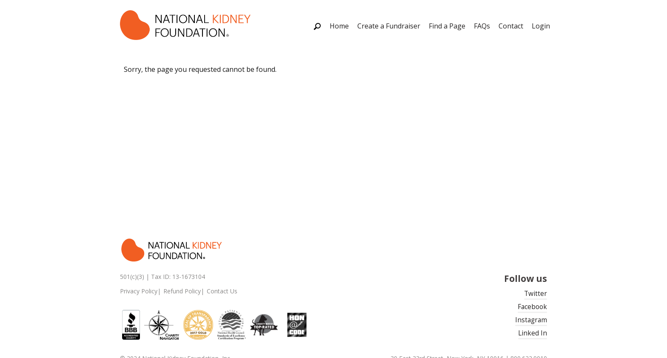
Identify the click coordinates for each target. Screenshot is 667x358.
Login (541, 26)
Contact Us (222, 291)
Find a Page (447, 26)
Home (339, 26)
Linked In (532, 333)
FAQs (482, 26)
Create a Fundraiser (388, 26)
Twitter (535, 293)
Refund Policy (182, 291)
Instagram (531, 319)
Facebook (532, 306)
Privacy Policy (138, 291)
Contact (511, 26)
